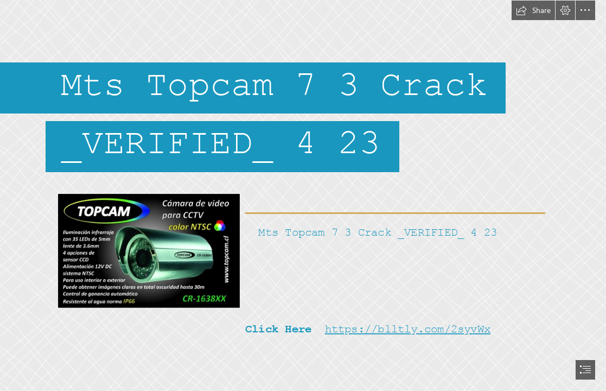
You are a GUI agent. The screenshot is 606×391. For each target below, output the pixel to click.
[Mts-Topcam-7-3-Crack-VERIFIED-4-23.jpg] (148, 250)
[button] (533, 10)
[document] (303, 195)
